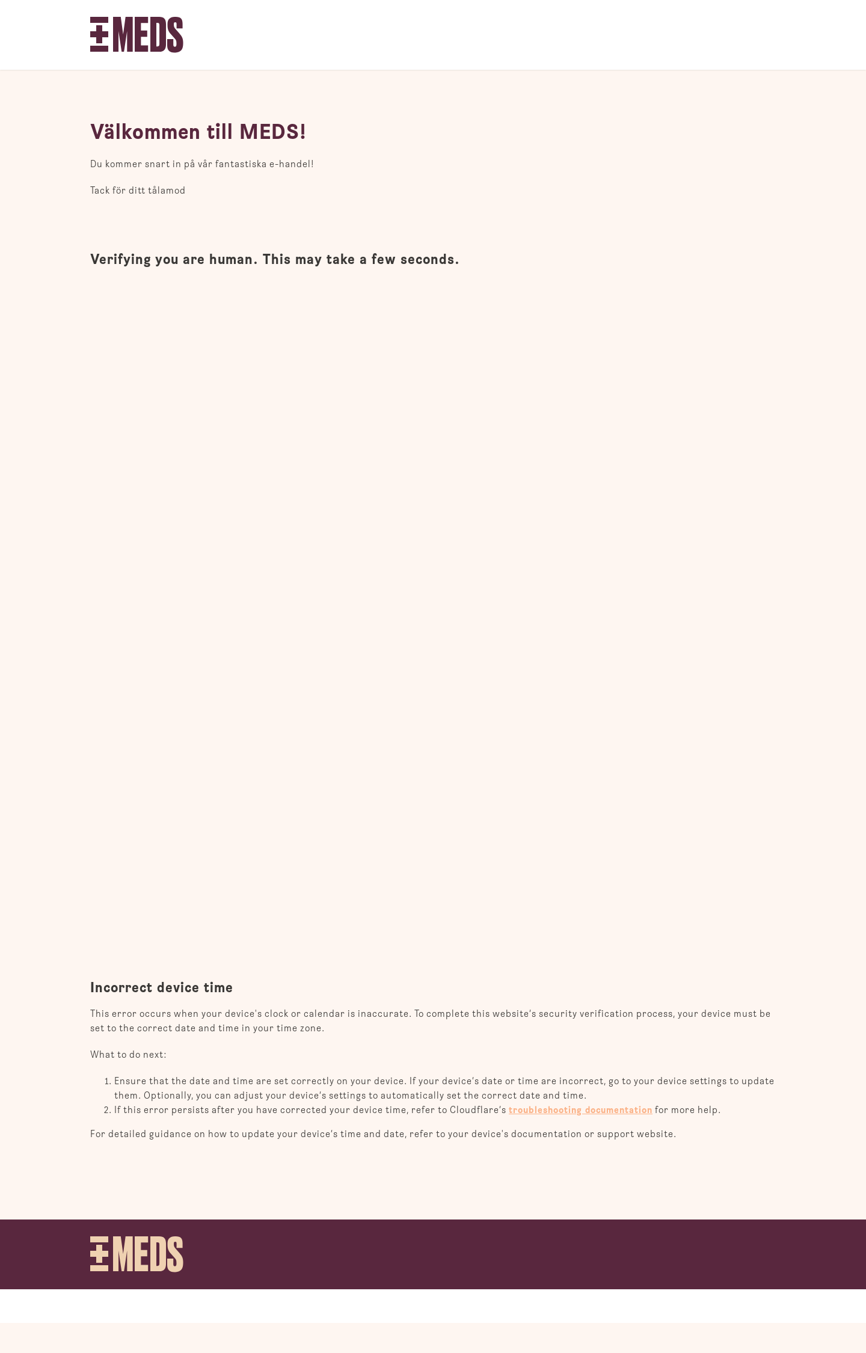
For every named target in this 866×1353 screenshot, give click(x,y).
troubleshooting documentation (581, 1110)
